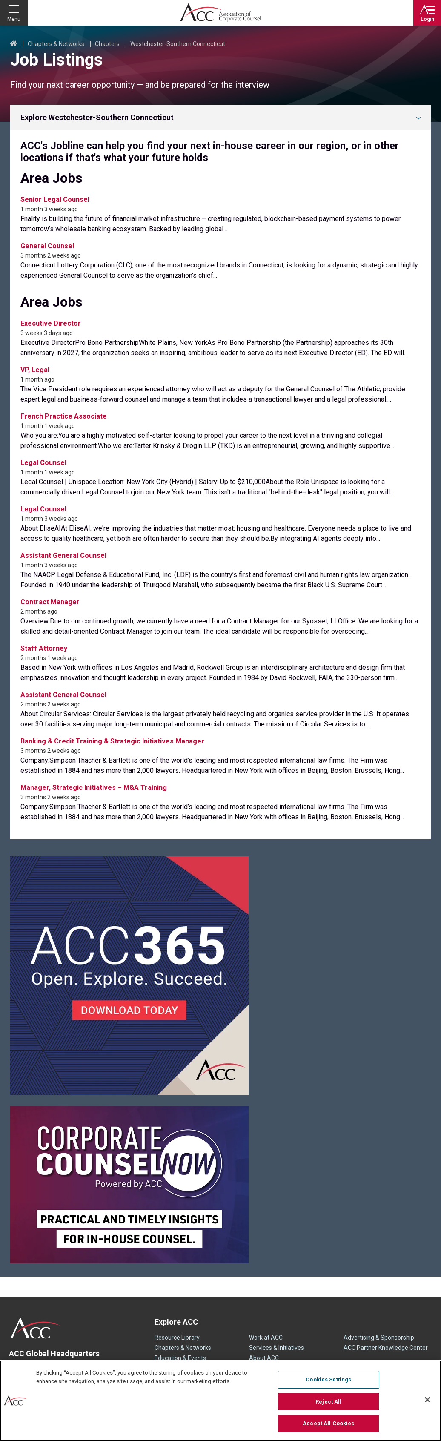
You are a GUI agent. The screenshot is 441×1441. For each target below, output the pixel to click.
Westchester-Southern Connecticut (177, 44)
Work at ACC (266, 1337)
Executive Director (50, 323)
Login (427, 19)
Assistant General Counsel (63, 555)
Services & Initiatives (276, 1347)
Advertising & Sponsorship (379, 1337)
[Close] (427, 1399)
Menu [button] (13, 19)
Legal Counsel (43, 463)
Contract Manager (50, 602)
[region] (220, 1400)
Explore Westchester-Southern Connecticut (97, 117)
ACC (35, 1328)
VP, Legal (34, 370)
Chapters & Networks (56, 44)
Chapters (107, 44)
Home (13, 43)
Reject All (328, 1401)
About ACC (264, 1358)
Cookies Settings (328, 1379)
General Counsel (47, 246)
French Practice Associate (63, 416)
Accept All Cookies (328, 1423)
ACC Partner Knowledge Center (386, 1347)
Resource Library (177, 1337)
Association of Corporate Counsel (220, 13)
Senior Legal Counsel (54, 199)
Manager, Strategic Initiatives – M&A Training (93, 788)
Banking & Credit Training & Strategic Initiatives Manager (112, 741)
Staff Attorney (43, 648)
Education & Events (180, 1358)
